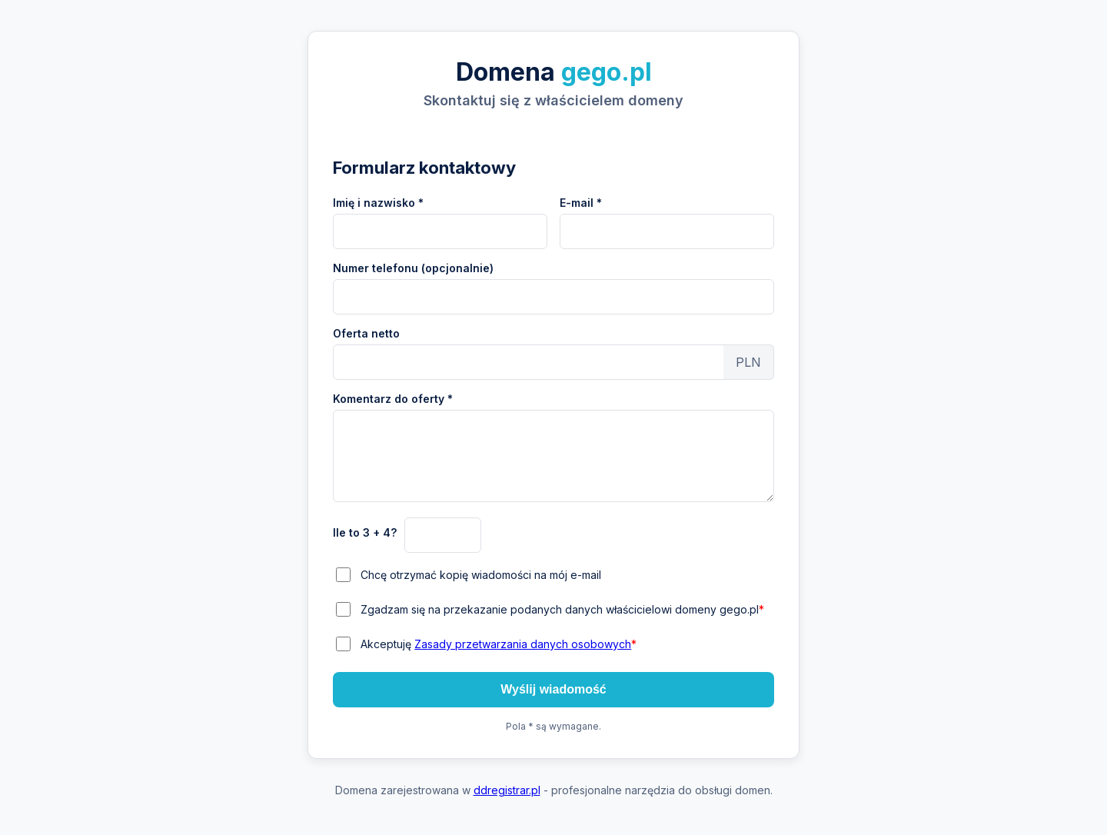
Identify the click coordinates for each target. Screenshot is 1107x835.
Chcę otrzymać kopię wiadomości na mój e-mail (481, 574)
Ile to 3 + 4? (365, 532)
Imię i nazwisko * (378, 202)
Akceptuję (499, 643)
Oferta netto (366, 333)
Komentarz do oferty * (393, 398)
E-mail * (581, 202)
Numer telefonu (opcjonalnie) (413, 267)
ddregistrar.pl (507, 790)
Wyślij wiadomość (553, 689)
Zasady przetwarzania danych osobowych (522, 643)
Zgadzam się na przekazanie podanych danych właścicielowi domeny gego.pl (562, 609)
